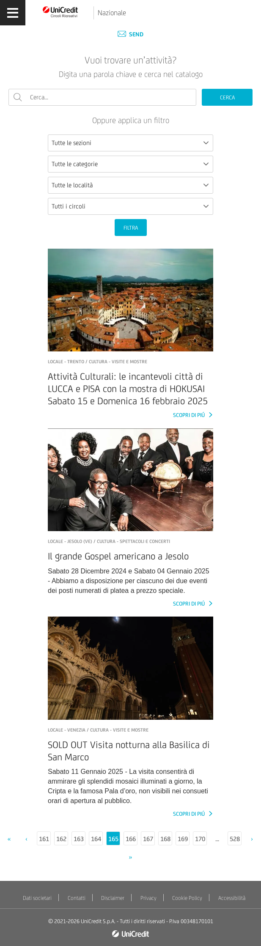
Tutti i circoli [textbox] (68, 206)
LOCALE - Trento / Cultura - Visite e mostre (97, 362)
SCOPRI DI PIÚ (189, 415)
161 (44, 838)
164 (96, 838)
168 (165, 838)
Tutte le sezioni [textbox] (71, 142)
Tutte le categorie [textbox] (75, 163)
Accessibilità (231, 898)
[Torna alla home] (60, 11)
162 (61, 838)
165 (113, 838)
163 (79, 838)
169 (183, 838)
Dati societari (37, 898)
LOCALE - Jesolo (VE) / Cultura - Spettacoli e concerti (109, 541)
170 (200, 838)
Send (130, 34)
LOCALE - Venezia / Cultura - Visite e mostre (98, 730)
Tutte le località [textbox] (72, 185)
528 (235, 838)
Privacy (148, 898)
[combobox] (130, 142)
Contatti (76, 898)
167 (148, 838)
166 (131, 838)
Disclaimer (112, 898)
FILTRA (131, 228)
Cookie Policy (187, 898)
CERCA (227, 97)
